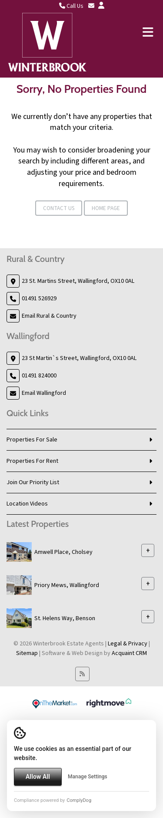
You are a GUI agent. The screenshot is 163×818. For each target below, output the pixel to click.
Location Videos (27, 503)
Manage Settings (87, 777)
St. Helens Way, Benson (64, 618)
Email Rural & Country (49, 316)
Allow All (38, 776)
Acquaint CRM (129, 653)
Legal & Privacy (127, 643)
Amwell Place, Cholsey (63, 552)
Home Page (106, 208)
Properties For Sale (32, 439)
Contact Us (58, 208)
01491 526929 (39, 298)
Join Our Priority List (33, 482)
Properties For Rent (32, 461)
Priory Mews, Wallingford (66, 585)
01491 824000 (39, 375)
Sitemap (27, 653)
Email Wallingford (44, 393)
